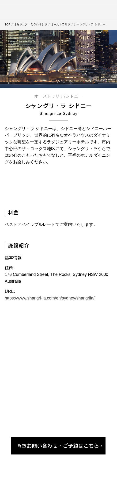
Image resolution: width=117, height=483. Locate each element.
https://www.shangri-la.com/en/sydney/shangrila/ (49, 298)
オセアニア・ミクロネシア (30, 24)
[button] (53, 82)
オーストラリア (60, 24)
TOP (7, 24)
